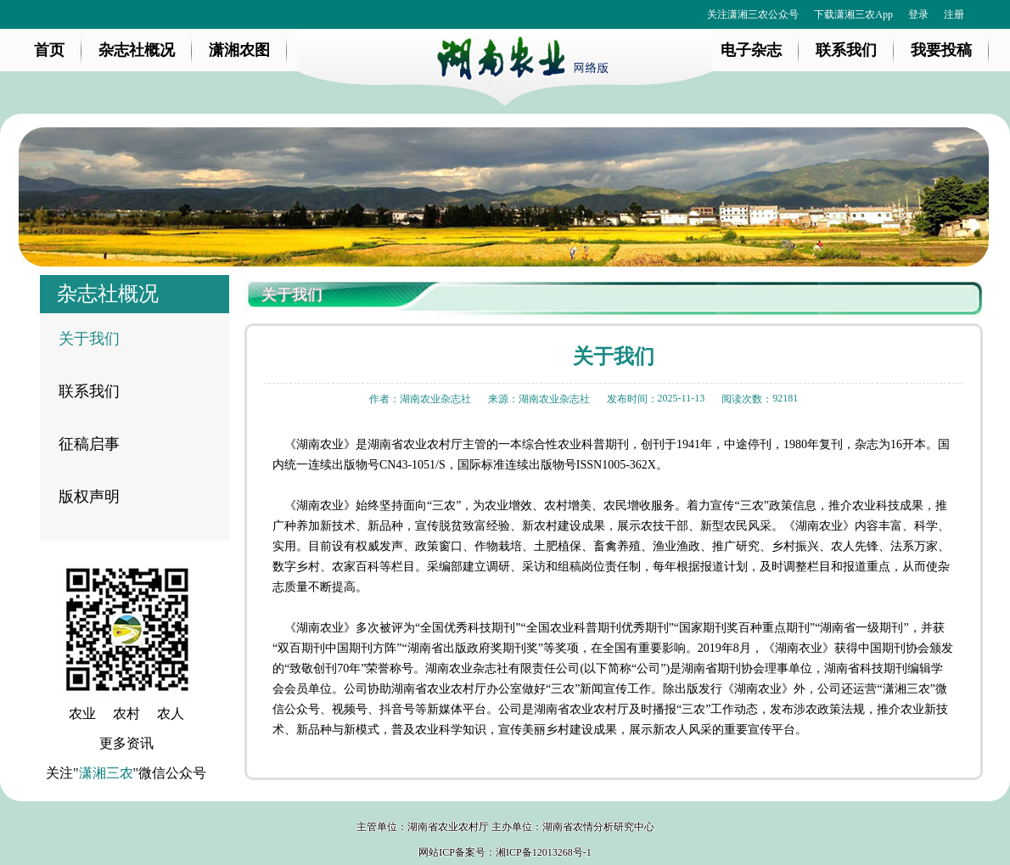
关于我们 (89, 338)
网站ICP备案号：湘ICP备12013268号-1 (504, 852)
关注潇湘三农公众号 (753, 14)
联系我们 (846, 50)
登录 (918, 14)
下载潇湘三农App (853, 14)
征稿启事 (89, 443)
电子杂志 (751, 50)
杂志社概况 (136, 50)
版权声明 (89, 496)
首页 (49, 50)
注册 (954, 14)
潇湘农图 (239, 50)
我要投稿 (941, 50)
